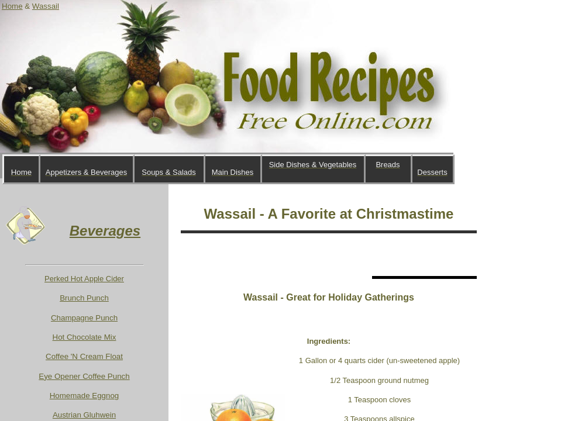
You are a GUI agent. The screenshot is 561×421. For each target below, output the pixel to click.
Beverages (105, 231)
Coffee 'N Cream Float (84, 356)
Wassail (45, 6)
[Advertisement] (318, 254)
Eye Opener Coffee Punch (84, 376)
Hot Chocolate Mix (84, 337)
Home (12, 6)
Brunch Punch (84, 298)
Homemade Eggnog (84, 395)
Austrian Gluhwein (84, 414)
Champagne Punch (84, 317)
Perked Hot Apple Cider (84, 278)
